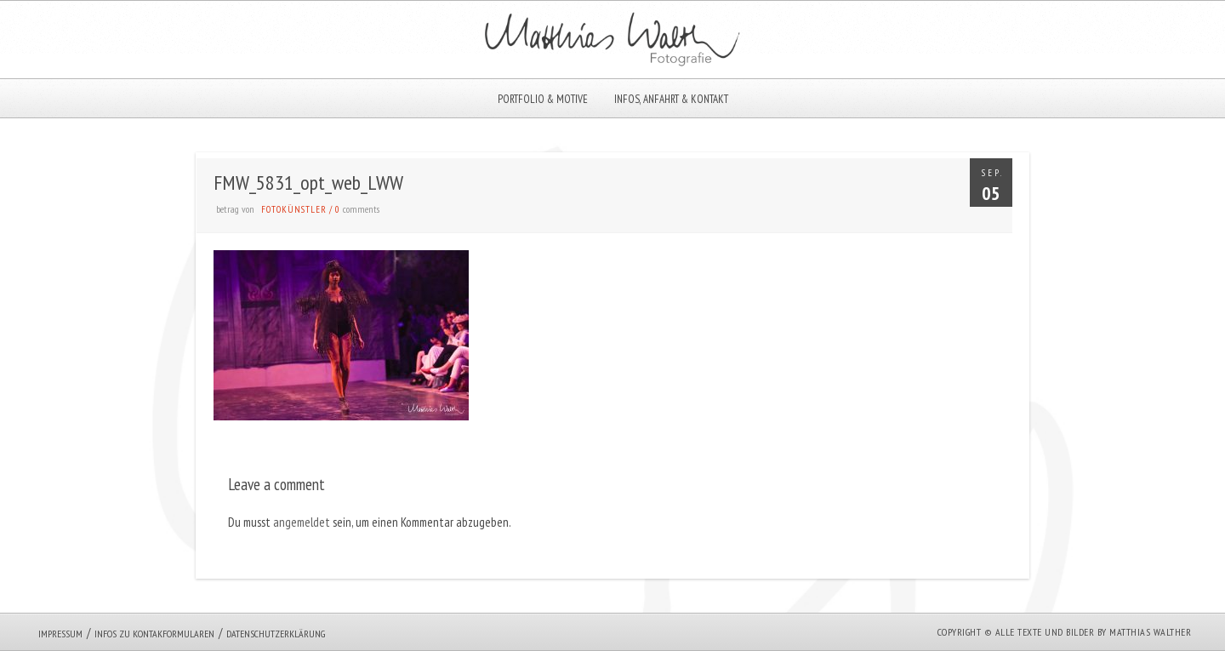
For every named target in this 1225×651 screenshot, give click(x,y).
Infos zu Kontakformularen (154, 633)
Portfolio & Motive (543, 99)
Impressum (60, 633)
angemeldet (301, 522)
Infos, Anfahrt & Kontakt (671, 99)
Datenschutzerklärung (275, 633)
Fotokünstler (294, 209)
